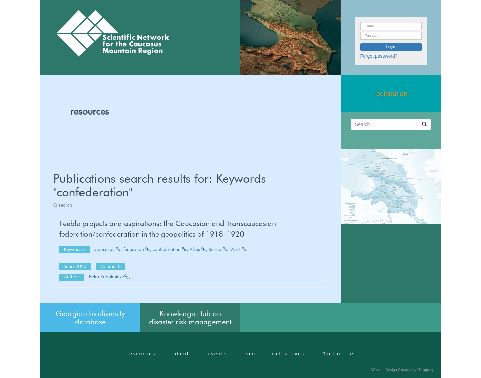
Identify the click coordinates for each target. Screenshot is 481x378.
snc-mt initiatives (275, 354)
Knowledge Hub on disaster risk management (190, 317)
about (181, 354)
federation (137, 249)
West (239, 249)
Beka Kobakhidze (109, 276)
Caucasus (108, 249)
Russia (219, 249)
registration (391, 93)
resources (89, 111)
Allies (199, 249)
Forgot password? (379, 56)
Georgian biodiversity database (90, 317)
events (217, 354)
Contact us (338, 354)
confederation (170, 249)
